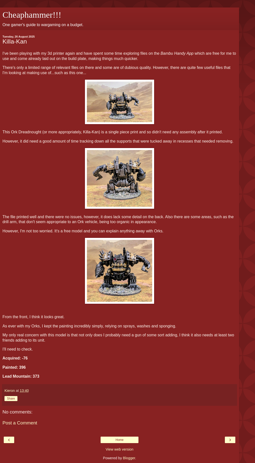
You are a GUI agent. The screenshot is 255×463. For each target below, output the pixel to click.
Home (120, 440)
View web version (119, 449)
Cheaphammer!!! (31, 14)
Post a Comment (19, 422)
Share (11, 398)
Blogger (129, 458)
